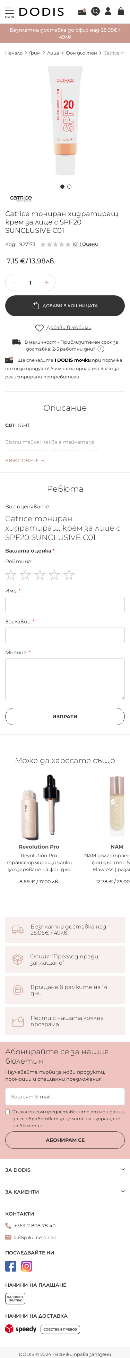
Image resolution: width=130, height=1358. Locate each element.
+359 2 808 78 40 (34, 1225)
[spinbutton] (30, 282)
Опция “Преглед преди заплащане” (64, 960)
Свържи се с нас (35, 1237)
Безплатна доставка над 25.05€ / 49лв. (68, 930)
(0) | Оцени (85, 244)
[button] (61, 185)
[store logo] (41, 12)
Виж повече (22, 460)
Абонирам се (65, 1140)
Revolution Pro (39, 846)
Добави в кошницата (70, 305)
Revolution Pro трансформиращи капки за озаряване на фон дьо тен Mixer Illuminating (39, 862)
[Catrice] (20, 200)
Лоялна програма (82, 11)
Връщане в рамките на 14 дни (69, 990)
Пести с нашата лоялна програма (67, 1021)
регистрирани (23, 376)
